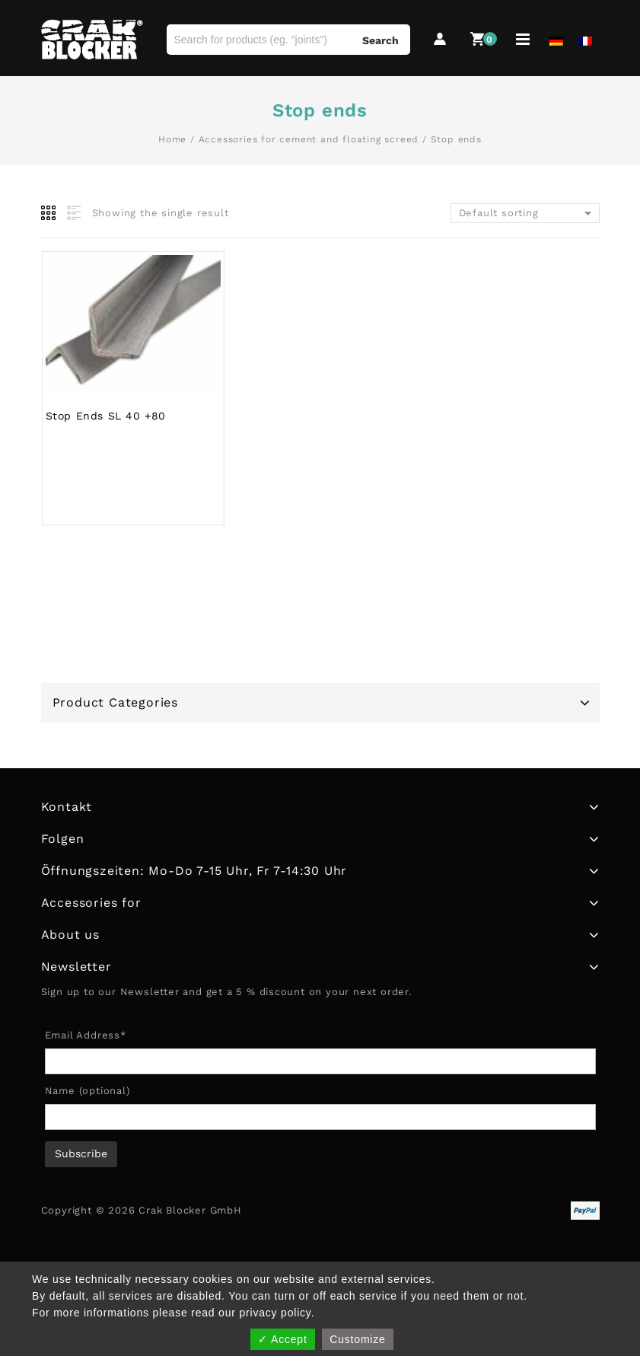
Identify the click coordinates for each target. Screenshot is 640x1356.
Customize (357, 1339)
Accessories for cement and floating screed (309, 139)
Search (380, 40)
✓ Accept (282, 1339)
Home (172, 139)
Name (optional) (88, 1090)
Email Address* (85, 1035)
